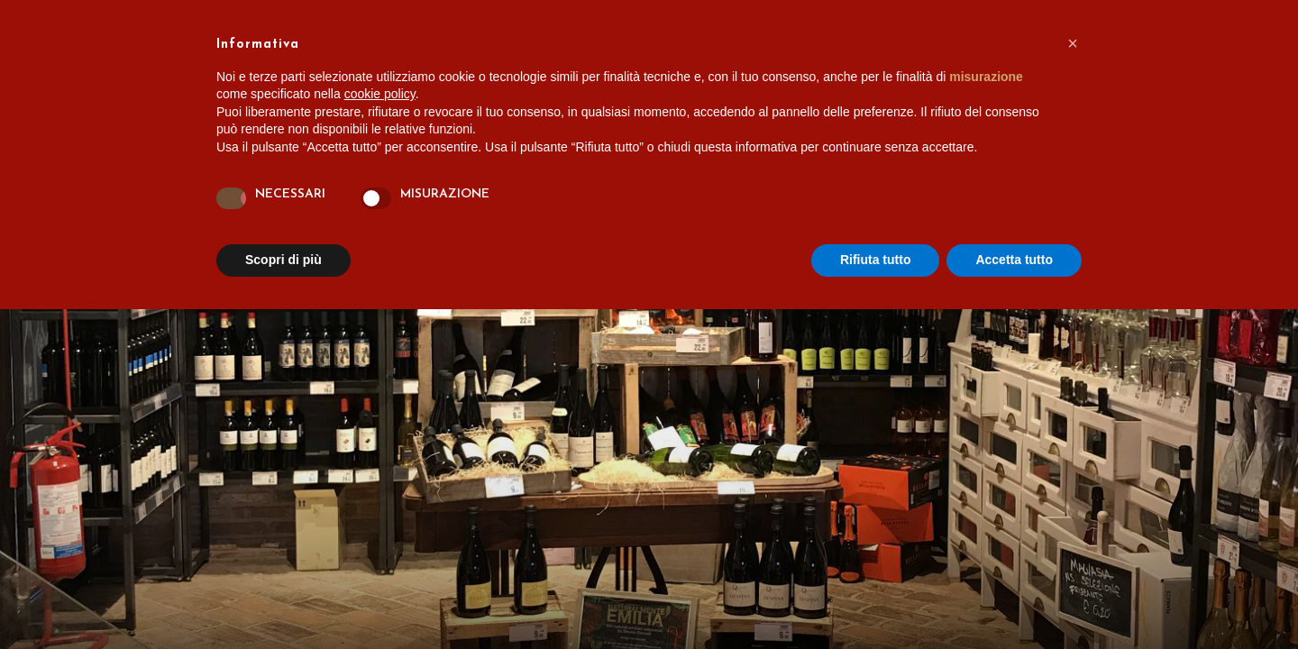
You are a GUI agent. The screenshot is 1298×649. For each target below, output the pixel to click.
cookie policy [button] (380, 94)
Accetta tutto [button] (1014, 259)
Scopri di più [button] (283, 259)
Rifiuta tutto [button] (875, 259)
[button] (1072, 43)
